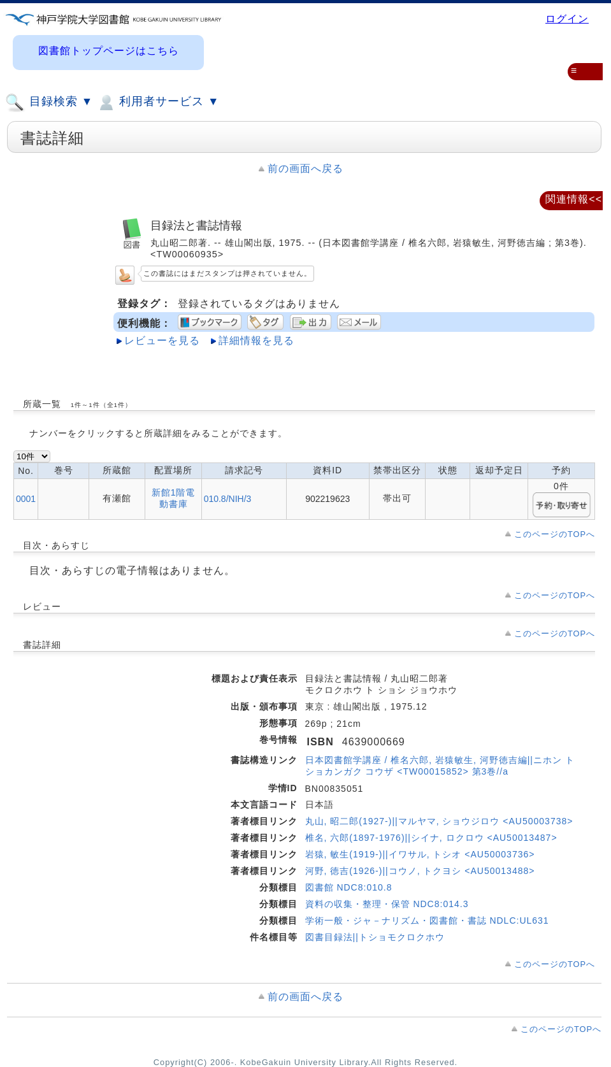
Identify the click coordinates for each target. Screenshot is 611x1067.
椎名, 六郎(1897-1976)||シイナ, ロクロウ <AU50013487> (431, 838)
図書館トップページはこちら (108, 50)
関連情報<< (573, 199)
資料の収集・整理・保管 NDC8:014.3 (387, 904)
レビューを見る (162, 340)
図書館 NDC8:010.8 (348, 887)
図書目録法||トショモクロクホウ (375, 937)
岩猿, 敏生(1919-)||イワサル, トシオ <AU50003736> (420, 854)
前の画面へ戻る (305, 168)
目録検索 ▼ (49, 102)
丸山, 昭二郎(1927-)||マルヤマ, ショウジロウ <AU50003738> (439, 821)
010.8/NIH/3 (228, 499)
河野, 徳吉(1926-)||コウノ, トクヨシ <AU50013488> (420, 871)
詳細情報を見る (256, 340)
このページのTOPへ (554, 534)
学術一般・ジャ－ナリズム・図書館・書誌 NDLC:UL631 (427, 920)
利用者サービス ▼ (157, 102)
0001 (26, 499)
